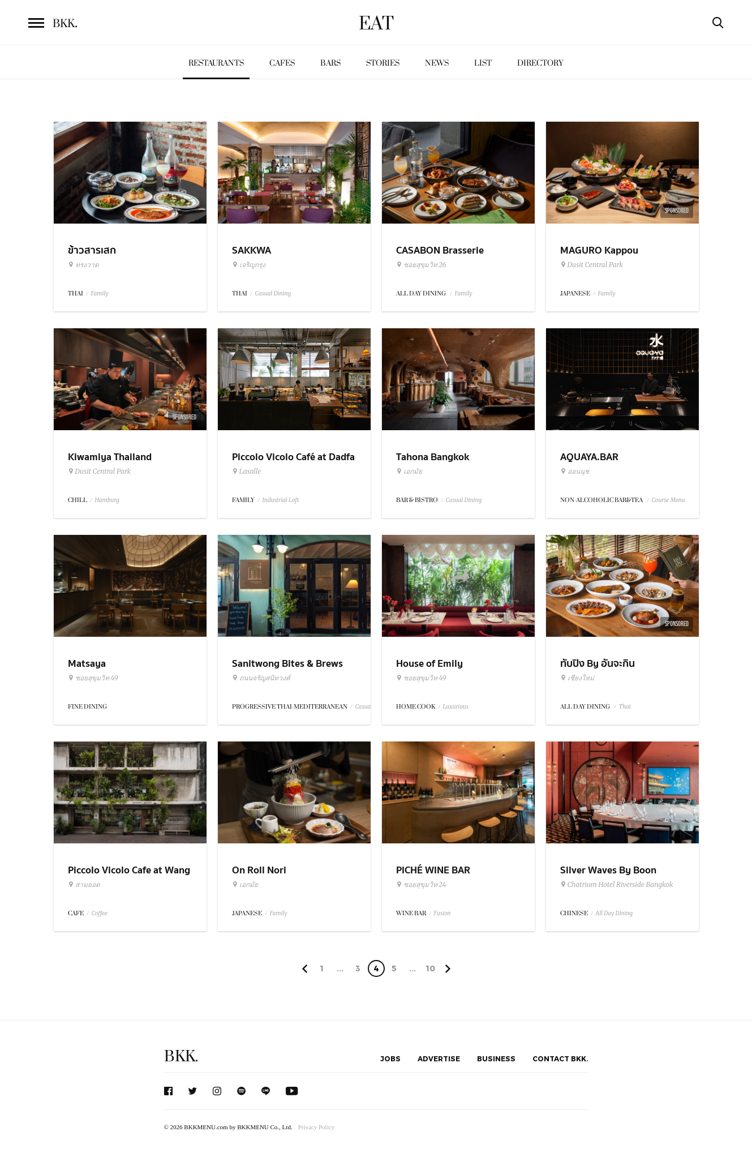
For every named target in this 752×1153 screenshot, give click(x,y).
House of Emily (429, 663)
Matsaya (87, 663)
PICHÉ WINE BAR (433, 870)
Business (496, 1058)
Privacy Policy (316, 1127)
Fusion (442, 913)
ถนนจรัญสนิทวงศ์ (261, 678)
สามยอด (84, 884)
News (437, 63)
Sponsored (677, 211)
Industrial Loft (281, 500)
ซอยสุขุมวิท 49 (93, 678)
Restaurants (216, 63)
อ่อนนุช (574, 471)
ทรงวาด (83, 265)
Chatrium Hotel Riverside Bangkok (616, 884)
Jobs (390, 1058)
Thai (625, 706)
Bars (330, 63)
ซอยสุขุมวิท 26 (421, 265)
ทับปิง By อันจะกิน (597, 663)
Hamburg (107, 500)
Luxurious (456, 706)
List (483, 63)
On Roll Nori (259, 870)
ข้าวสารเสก (92, 250)
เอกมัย (409, 471)
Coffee (100, 913)
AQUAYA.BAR (589, 457)
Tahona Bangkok (432, 457)
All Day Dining (614, 913)
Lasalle (246, 471)
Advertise (439, 1058)
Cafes (282, 63)
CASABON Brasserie (440, 250)
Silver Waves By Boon (608, 870)
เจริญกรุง (248, 265)
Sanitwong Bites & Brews (287, 663)
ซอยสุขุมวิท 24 (421, 884)
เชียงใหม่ (577, 678)
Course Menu (668, 500)
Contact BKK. (560, 1058)
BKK (65, 24)
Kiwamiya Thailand (110, 457)
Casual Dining (273, 293)
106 (430, 970)
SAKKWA (251, 250)
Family (100, 293)
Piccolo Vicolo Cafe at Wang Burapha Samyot (129, 877)
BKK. (181, 1056)
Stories (382, 63)
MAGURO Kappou (599, 250)
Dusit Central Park (592, 265)
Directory (540, 63)
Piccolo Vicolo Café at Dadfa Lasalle (293, 464)
